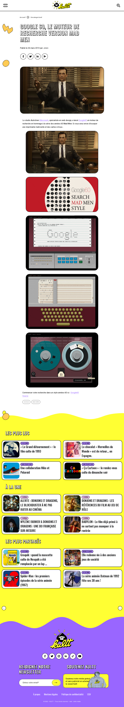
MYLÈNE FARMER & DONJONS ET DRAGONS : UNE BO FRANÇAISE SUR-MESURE (38, 526)
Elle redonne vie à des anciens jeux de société (99, 557)
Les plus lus (27, 464)
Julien (45, 48)
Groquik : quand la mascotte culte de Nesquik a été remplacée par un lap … (36, 559)
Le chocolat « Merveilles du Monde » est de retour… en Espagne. (97, 451)
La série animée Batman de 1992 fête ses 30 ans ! (100, 578)
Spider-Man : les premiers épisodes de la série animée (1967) (36, 580)
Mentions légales (51, 694)
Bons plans (87, 551)
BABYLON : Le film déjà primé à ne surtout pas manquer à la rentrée (99, 526)
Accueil (23, 17)
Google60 (83, 120)
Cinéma (24, 497)
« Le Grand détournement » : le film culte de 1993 (38, 448)
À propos (36, 694)
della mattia (77, 701)
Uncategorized (36, 17)
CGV (89, 694)
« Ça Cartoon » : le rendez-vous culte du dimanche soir (99, 470)
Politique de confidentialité (72, 694)
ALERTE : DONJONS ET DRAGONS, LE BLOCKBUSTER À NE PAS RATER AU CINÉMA (39, 505)
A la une (25, 443)
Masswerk (44, 120)
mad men (36, 402)
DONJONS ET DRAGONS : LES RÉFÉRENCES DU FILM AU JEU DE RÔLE (100, 505)
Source (25, 396)
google (26, 402)
